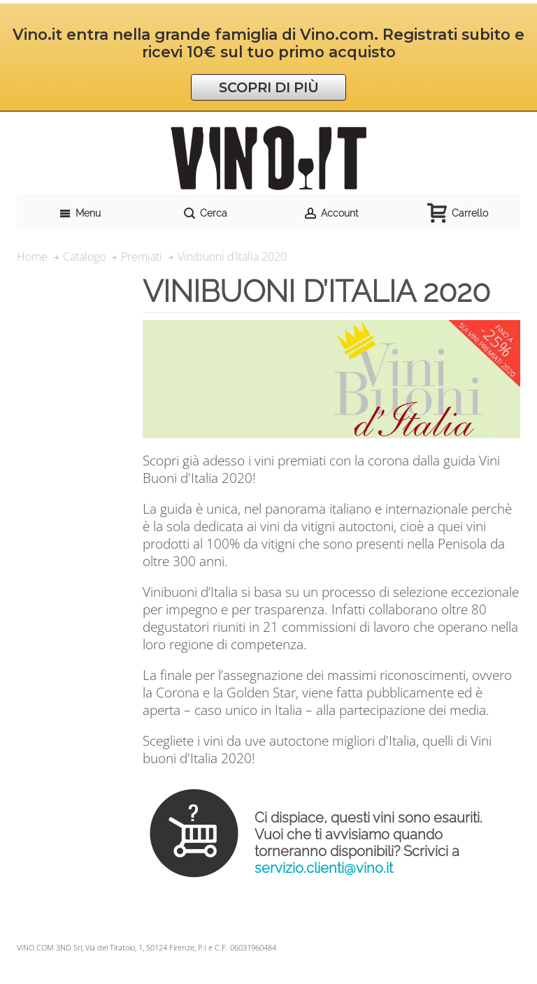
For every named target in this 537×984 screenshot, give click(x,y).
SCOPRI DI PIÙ (269, 87)
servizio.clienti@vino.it (324, 868)
